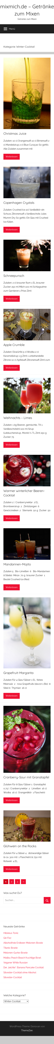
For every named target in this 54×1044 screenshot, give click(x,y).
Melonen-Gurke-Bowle (15, 952)
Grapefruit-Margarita (18, 673)
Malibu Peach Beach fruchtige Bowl (22, 957)
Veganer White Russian (15, 962)
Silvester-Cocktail (12, 977)
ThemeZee (27, 1030)
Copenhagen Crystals (18, 203)
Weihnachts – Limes (17, 418)
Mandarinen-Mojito (17, 564)
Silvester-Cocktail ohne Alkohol (19, 972)
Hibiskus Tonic (10, 933)
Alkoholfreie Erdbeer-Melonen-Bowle (23, 942)
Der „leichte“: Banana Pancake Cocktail (23, 967)
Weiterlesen (12, 156)
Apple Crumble (14, 345)
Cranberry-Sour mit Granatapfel (26, 777)
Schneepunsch (13, 276)
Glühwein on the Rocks (19, 846)
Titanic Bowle (10, 947)
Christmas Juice (14, 134)
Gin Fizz (7, 938)
